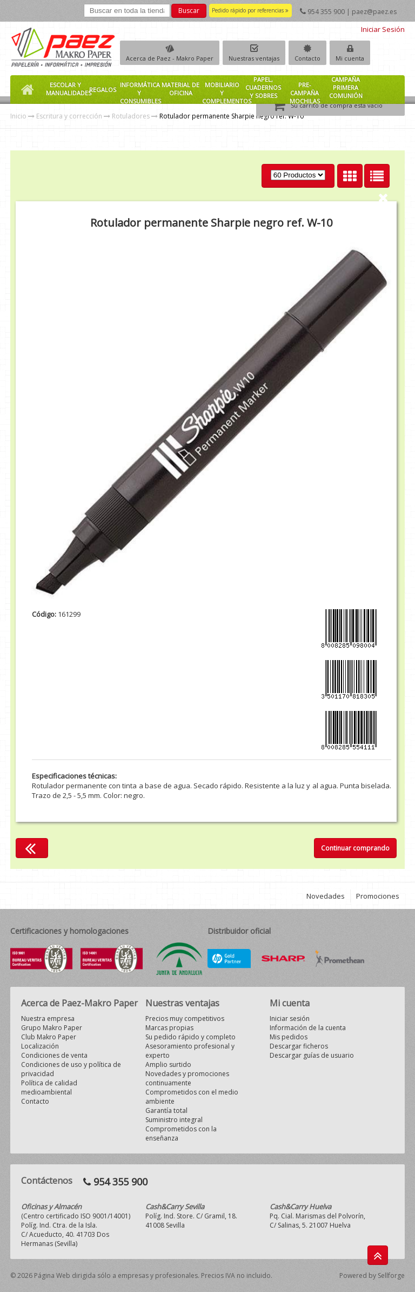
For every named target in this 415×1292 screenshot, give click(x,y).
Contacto (307, 58)
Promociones (377, 896)
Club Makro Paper (48, 1036)
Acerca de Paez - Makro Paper (169, 58)
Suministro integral (174, 1119)
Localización (40, 1046)
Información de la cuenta (308, 1027)
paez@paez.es (374, 11)
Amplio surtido (168, 1064)
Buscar (188, 10)
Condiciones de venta (54, 1055)
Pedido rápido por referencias (250, 10)
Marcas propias (169, 1027)
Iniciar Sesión (383, 29)
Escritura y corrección (69, 116)
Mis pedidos (288, 1036)
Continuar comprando (355, 848)
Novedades (325, 896)
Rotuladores (131, 116)
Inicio (18, 116)
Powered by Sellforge (372, 1275)
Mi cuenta (350, 58)
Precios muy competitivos (184, 1018)
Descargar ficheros (299, 1046)
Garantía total (166, 1110)
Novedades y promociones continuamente (187, 1078)
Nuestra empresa (48, 1018)
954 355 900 (326, 11)
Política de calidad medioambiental (49, 1087)
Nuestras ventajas (254, 58)
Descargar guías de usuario (312, 1055)
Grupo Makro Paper (51, 1027)
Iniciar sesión (290, 1018)
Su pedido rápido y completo (190, 1036)
